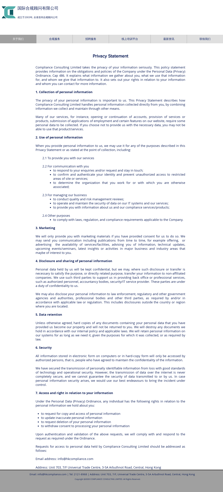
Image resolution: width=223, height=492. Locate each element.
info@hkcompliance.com (75, 459)
